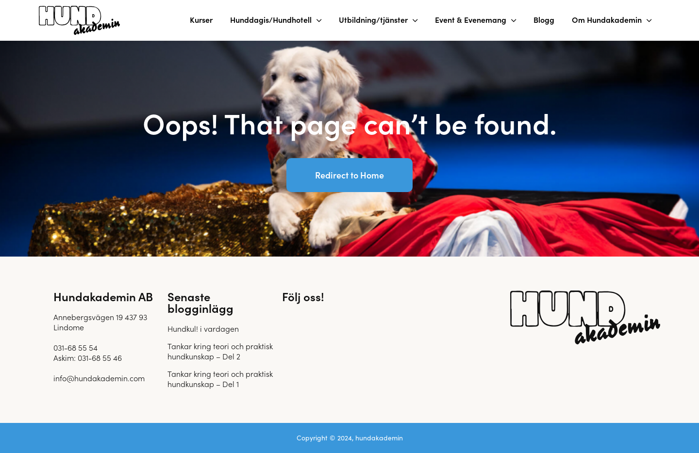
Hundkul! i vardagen (203, 328)
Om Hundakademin (607, 19)
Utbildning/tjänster (373, 19)
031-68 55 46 (100, 357)
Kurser (201, 19)
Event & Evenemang (470, 19)
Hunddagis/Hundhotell (271, 19)
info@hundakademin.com (99, 377)
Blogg (543, 19)
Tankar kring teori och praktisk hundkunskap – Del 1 (220, 378)
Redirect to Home (349, 175)
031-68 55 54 (75, 347)
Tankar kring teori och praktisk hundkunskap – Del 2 (220, 350)
